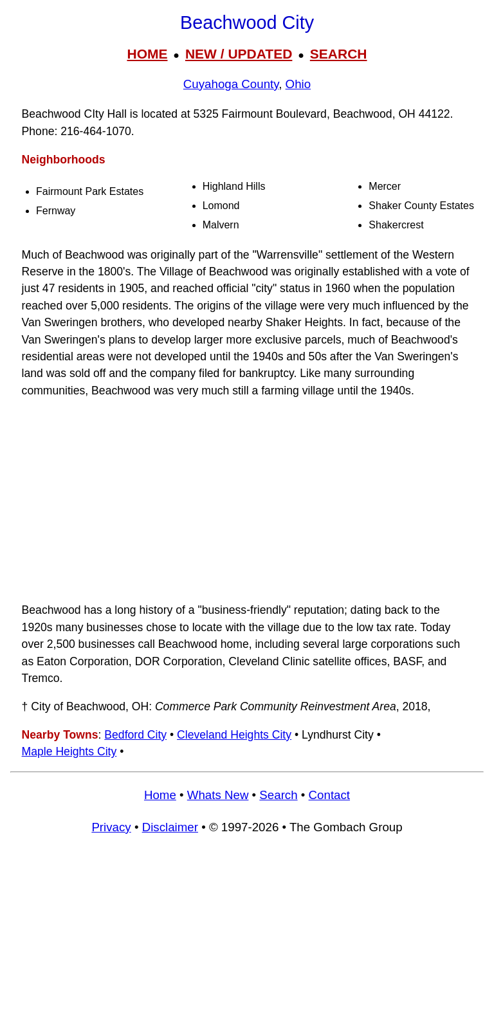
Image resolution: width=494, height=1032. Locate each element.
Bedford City (135, 734)
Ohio (298, 84)
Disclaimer (170, 827)
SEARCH (338, 53)
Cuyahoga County (231, 84)
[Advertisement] (247, 500)
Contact (329, 795)
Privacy (111, 827)
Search (278, 795)
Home (160, 795)
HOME (147, 53)
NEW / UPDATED (238, 53)
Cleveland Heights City (234, 734)
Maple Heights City (69, 751)
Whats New (218, 795)
